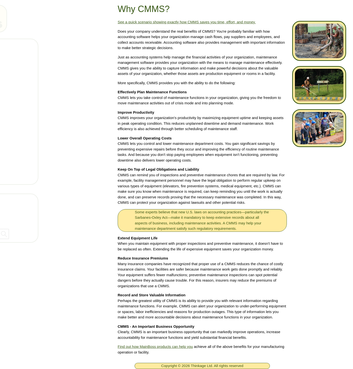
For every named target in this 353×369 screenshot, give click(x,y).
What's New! (29, 118)
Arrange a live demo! (36, 176)
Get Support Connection (40, 162)
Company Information (27, 209)
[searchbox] (54, 234)
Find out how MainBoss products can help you (155, 346)
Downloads (27, 104)
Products (25, 75)
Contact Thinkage (23, 199)
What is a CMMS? (34, 133)
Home (22, 46)
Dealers (13, 220)
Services (25, 147)
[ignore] (10, 46)
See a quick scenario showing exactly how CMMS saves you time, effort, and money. (187, 22)
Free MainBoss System (39, 60)
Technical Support (34, 89)
